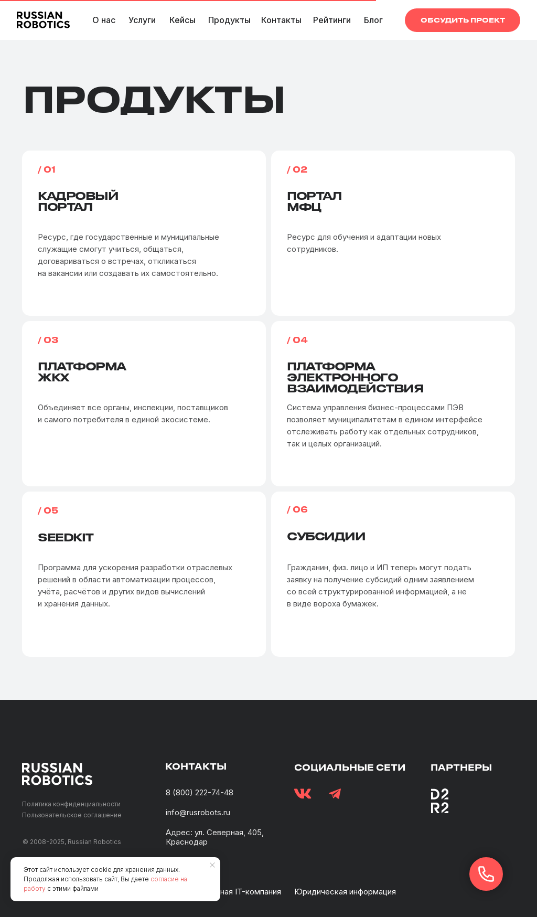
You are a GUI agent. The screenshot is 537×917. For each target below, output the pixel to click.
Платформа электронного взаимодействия (355, 376)
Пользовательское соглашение (72, 815)
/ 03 (48, 340)
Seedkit (65, 536)
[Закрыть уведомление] (212, 865)
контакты (196, 766)
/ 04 (297, 340)
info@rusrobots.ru (198, 812)
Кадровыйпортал (78, 201)
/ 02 (297, 169)
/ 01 (47, 169)
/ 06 (297, 509)
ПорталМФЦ (314, 201)
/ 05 (48, 510)
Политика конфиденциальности (71, 804)
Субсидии (326, 535)
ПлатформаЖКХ (82, 371)
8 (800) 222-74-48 (199, 792)
